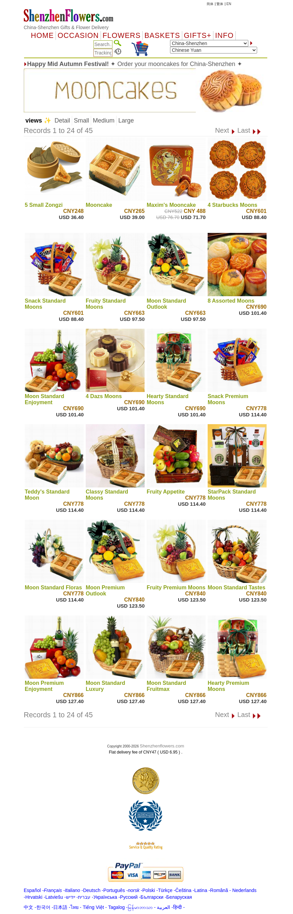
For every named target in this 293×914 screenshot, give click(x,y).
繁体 (219, 4)
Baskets (162, 35)
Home (42, 35)
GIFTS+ (197, 35)
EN (229, 4)
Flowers (122, 35)
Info (224, 35)
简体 (210, 4)
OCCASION (78, 35)
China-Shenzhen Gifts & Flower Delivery (66, 27)
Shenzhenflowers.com (162, 745)
